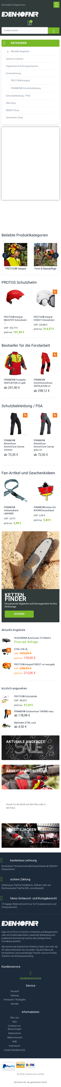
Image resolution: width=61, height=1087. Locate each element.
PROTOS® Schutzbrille (25, 696)
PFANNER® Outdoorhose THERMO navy (33, 711)
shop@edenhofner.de (30, 978)
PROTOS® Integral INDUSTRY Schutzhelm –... (15, 320)
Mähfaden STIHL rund (25, 722)
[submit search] (53, 30)
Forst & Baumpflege (45, 268)
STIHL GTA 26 (21, 649)
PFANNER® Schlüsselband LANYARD (11, 510)
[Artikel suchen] (25, 30)
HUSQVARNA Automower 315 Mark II (32, 638)
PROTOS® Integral (15, 268)
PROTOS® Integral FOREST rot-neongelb (34, 664)
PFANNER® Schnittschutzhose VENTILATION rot (43, 383)
